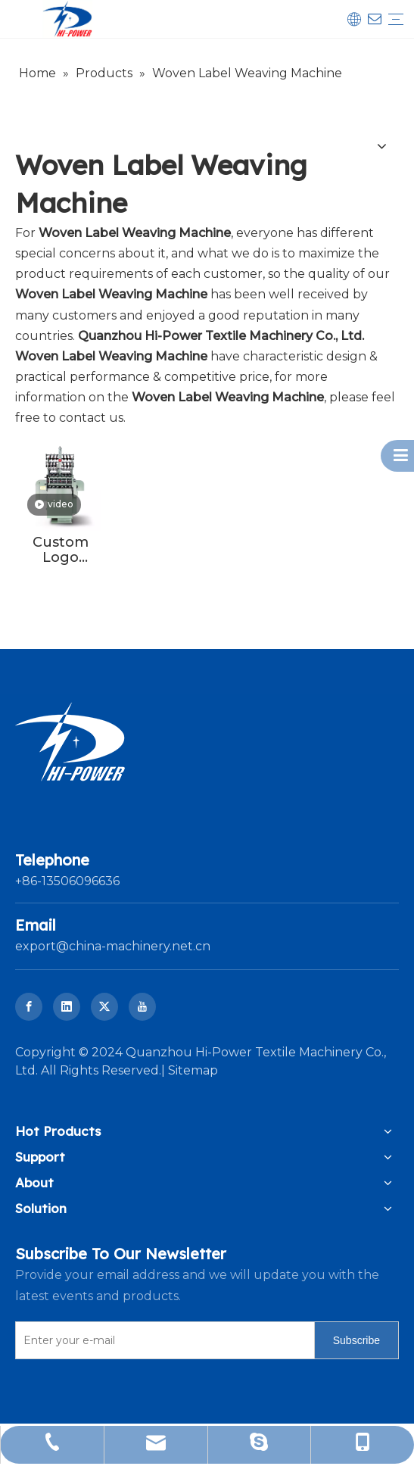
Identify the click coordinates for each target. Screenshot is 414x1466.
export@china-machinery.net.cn (112, 946)
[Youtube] (142, 1007)
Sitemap (193, 1070)
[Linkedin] (66, 1007)
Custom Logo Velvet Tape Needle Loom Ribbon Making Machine (61, 550)
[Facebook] (28, 1007)
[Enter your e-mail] (161, 1340)
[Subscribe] (356, 1340)
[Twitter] (104, 1007)
